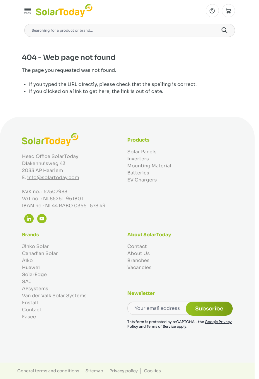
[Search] (224, 30)
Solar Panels (142, 152)
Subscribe (209, 308)
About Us (138, 253)
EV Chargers (142, 180)
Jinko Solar (35, 246)
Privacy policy (123, 370)
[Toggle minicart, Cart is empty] (228, 10)
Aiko (27, 260)
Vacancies (139, 267)
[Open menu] (27, 10)
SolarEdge (34, 274)
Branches (138, 260)
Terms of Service (161, 326)
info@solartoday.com (53, 177)
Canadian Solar (40, 253)
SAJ (27, 281)
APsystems (35, 288)
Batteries (138, 173)
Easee (29, 317)
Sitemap (94, 370)
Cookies (152, 370)
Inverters (138, 159)
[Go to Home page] (64, 10)
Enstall (30, 303)
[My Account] (212, 10)
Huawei (31, 267)
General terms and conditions (48, 370)
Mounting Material (149, 166)
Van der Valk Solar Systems (54, 296)
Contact (32, 310)
